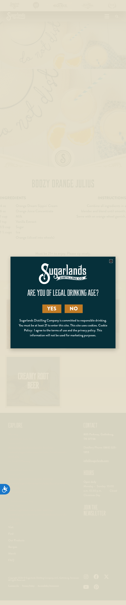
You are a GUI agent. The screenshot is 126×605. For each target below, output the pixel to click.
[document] (63, 302)
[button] (111, 261)
